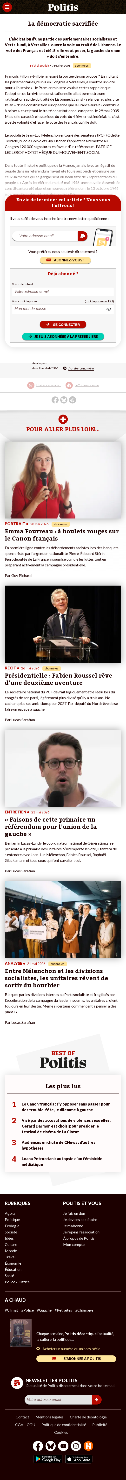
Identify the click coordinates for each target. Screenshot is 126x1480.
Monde (11, 1250)
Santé (9, 1275)
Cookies (61, 1432)
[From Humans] (88, 1446)
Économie (13, 1263)
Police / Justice (17, 1281)
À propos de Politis (78, 1238)
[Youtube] (63, 1446)
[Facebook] (38, 1446)
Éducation (13, 1269)
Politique (12, 1219)
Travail (10, 1257)
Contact (22, 1417)
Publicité (99, 1424)
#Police (27, 1310)
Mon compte (74, 1244)
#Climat (11, 1310)
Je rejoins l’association (81, 1232)
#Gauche (44, 1310)
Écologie (12, 1225)
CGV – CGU (25, 1424)
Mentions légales (49, 1417)
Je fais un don (74, 1213)
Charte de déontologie (88, 1417)
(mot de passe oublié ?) (99, 301)
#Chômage (84, 1310)
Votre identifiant (22, 284)
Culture (11, 1244)
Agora (10, 1213)
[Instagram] (76, 1446)
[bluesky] (51, 1446)
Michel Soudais (40, 65)
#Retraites (63, 1310)
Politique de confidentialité (63, 1424)
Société (11, 1232)
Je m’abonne (73, 1225)
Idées (9, 1238)
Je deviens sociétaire (80, 1219)
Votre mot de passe (24, 301)
